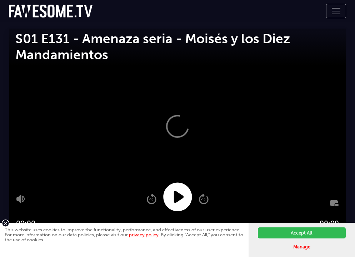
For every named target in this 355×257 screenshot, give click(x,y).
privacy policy (144, 234)
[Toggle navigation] (336, 11)
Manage (301, 247)
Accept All (301, 233)
